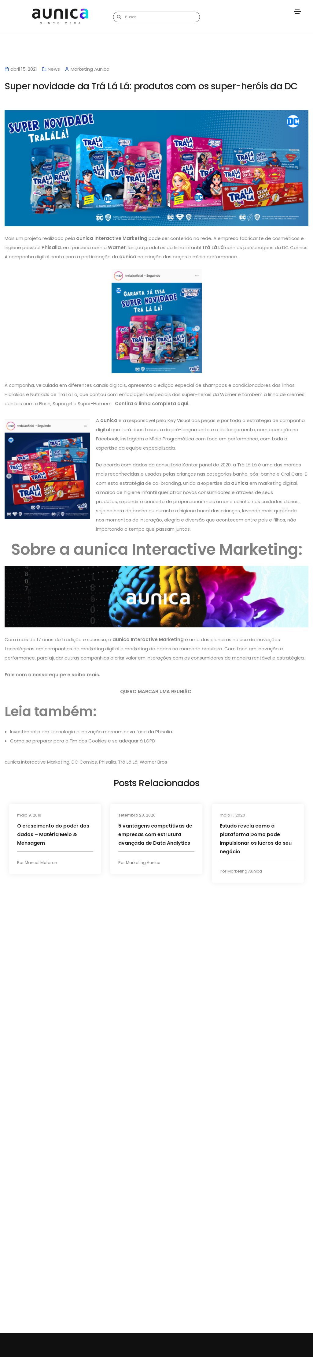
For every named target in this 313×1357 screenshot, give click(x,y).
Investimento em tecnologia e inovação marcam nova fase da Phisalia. (91, 731)
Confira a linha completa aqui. (153, 403)
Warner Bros (153, 762)
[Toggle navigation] (297, 11)
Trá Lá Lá (128, 762)
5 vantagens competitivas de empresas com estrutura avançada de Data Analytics (155, 834)
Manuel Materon (41, 863)
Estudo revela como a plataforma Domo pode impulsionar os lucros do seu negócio (256, 838)
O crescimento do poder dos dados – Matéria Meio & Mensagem (53, 834)
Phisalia (107, 762)
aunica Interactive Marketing (37, 762)
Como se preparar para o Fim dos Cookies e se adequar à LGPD (82, 741)
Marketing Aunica (143, 863)
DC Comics (84, 762)
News (54, 69)
